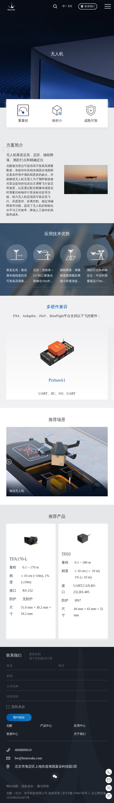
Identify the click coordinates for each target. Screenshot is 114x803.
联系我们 (90, 6)
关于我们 (80, 734)
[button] (9, 461)
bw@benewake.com (28, 758)
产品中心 (46, 725)
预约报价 (19, 717)
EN (70, 6)
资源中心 (12, 734)
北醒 (9, 725)
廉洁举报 (43, 786)
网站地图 (12, 786)
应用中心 (80, 725)
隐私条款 (27, 786)
